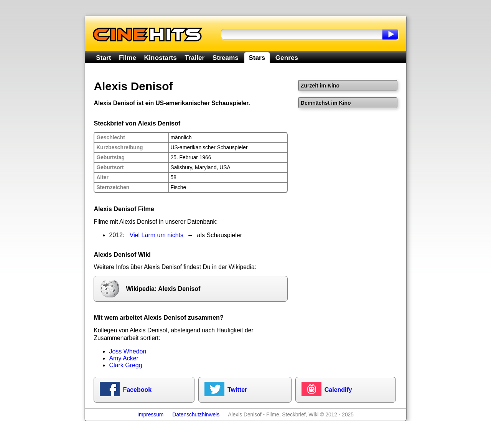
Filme (127, 57)
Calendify (338, 389)
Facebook (137, 389)
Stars (257, 57)
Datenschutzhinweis (195, 415)
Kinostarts (160, 57)
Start (103, 57)
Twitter (237, 389)
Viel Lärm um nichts (156, 235)
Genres (286, 57)
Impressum (150, 415)
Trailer (194, 57)
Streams (226, 57)
